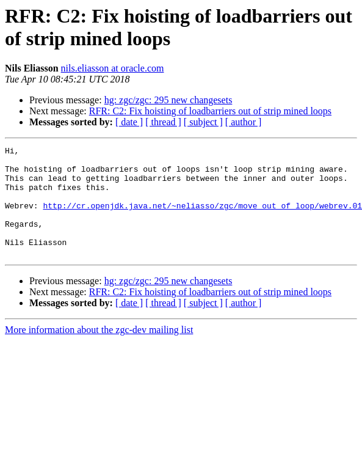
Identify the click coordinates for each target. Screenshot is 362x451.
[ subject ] (203, 122)
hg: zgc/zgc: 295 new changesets (168, 100)
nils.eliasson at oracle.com (112, 68)
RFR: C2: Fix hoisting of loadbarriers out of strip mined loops (210, 111)
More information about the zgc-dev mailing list (99, 351)
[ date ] (129, 122)
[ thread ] (163, 122)
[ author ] (243, 122)
